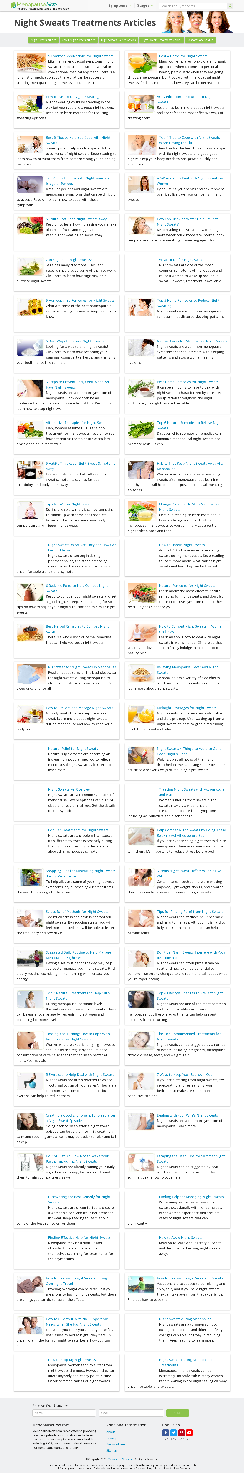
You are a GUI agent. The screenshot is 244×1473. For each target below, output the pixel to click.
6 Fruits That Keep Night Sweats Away (76, 219)
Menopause (34, 5)
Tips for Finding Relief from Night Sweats (190, 911)
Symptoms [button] (120, 5)
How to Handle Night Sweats (182, 545)
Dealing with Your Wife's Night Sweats (187, 1115)
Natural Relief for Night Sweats (73, 748)
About (110, 1432)
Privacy (111, 1438)
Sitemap (112, 1450)
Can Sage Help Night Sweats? (69, 259)
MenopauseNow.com (121, 1459)
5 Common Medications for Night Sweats (81, 56)
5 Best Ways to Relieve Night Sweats (75, 341)
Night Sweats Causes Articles (118, 40)
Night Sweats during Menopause (185, 1319)
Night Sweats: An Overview (69, 789)
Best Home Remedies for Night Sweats (188, 382)
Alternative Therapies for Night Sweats (77, 422)
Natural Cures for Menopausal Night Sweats (192, 341)
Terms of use (115, 1444)
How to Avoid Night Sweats (180, 1237)
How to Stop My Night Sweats (72, 1359)
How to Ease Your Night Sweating (72, 96)
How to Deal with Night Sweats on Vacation (191, 1278)
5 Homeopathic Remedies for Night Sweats (80, 300)
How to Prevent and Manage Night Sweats (79, 708)
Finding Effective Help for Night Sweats (79, 1237)
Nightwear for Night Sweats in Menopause (82, 667)
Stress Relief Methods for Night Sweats (77, 911)
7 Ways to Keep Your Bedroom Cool (185, 1074)
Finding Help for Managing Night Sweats (191, 1196)
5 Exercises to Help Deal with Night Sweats (80, 1074)
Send (177, 1413)
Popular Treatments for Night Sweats (78, 830)
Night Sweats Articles (43, 40)
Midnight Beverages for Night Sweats (187, 708)
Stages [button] (145, 5)
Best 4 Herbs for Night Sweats (183, 56)
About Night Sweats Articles (78, 40)
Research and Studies (200, 40)
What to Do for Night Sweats (182, 259)
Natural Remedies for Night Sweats (187, 585)
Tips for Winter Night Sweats (69, 504)
